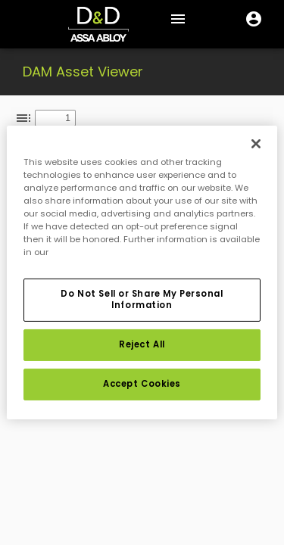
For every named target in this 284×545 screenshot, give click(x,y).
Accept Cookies (142, 384)
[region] (141, 272)
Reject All (142, 344)
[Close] (256, 143)
